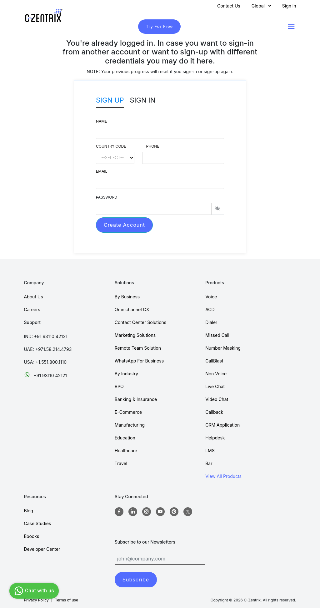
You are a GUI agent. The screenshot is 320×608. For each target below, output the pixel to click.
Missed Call (217, 335)
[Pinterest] (174, 511)
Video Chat (216, 399)
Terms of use (66, 600)
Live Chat (215, 386)
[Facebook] (119, 511)
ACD (210, 309)
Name (101, 121)
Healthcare (126, 450)
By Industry (126, 373)
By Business (127, 296)
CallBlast (214, 360)
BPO (119, 386)
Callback (214, 412)
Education (125, 437)
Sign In (143, 100)
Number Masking (223, 348)
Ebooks (31, 536)
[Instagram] (146, 511)
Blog (28, 510)
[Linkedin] (133, 511)
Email (101, 171)
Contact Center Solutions (140, 322)
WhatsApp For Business (139, 360)
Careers (32, 309)
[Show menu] (291, 26)
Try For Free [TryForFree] (159, 26)
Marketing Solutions (135, 335)
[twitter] (188, 512)
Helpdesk (215, 437)
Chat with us (33, 591)
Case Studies (37, 523)
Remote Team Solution (138, 348)
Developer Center (42, 549)
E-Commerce (128, 412)
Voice (211, 296)
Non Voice (216, 373)
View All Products (223, 476)
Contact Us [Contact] (228, 5)
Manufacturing (130, 425)
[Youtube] (160, 511)
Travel (121, 463)
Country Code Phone (127, 146)
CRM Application (222, 425)
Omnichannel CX (132, 309)
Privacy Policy (36, 600)
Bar (208, 463)
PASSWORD (106, 197)
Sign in (289, 5)
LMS (210, 450)
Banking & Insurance (136, 399)
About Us (33, 296)
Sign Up (110, 100)
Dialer (211, 322)
